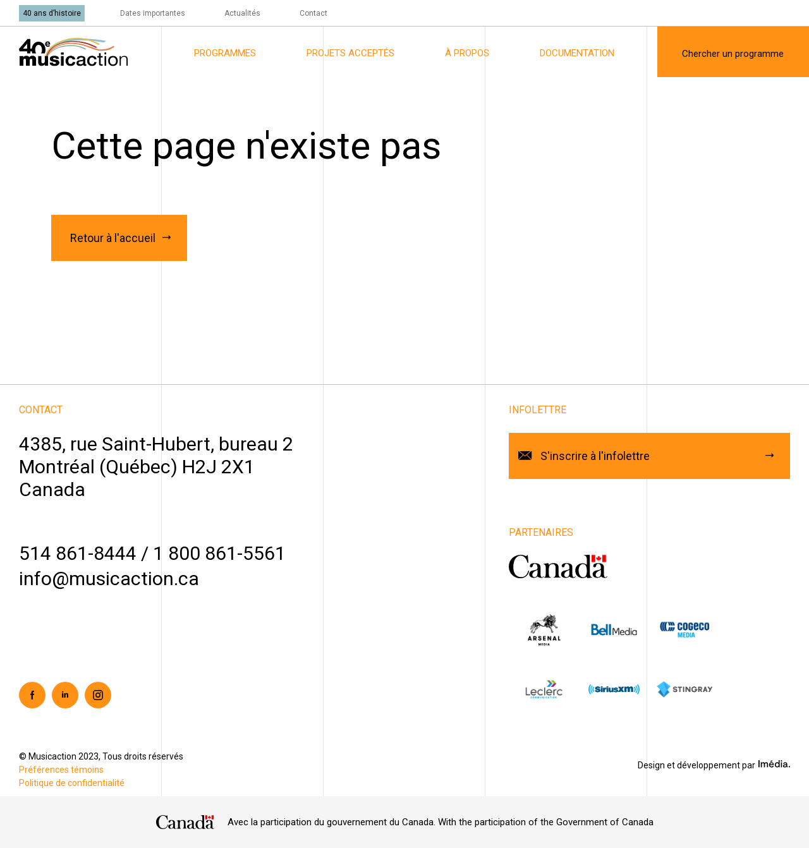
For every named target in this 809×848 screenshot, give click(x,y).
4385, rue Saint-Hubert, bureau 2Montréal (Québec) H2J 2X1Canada (156, 466)
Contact (313, 13)
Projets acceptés (350, 53)
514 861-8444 (78, 553)
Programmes (225, 53)
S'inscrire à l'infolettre (595, 456)
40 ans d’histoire (52, 13)
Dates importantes (152, 13)
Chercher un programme (733, 53)
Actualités (242, 13)
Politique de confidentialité (72, 783)
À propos (467, 53)
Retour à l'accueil (112, 238)
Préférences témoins (61, 770)
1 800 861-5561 (219, 553)
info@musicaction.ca (109, 578)
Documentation (577, 53)
